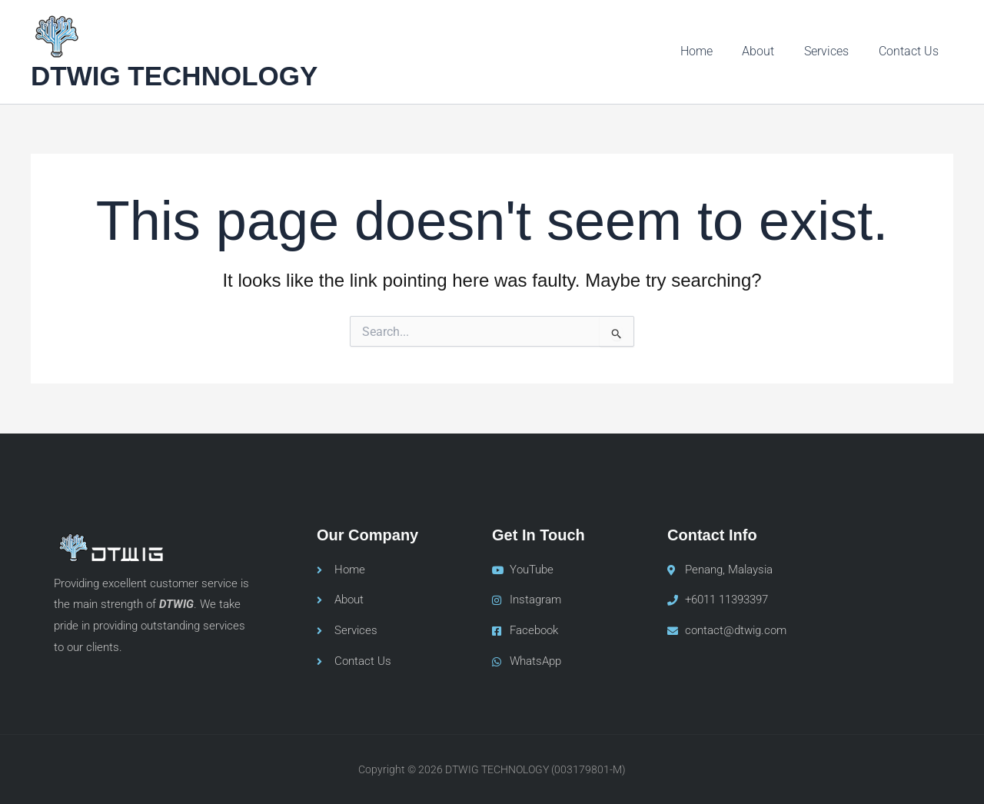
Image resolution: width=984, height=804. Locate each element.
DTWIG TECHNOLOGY (174, 76)
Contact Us (911, 51)
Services (834, 51)
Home (714, 51)
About (771, 51)
